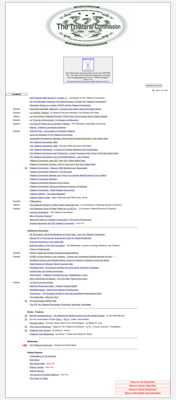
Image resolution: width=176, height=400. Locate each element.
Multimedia (32, 341)
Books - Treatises (35, 312)
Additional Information (37, 231)
